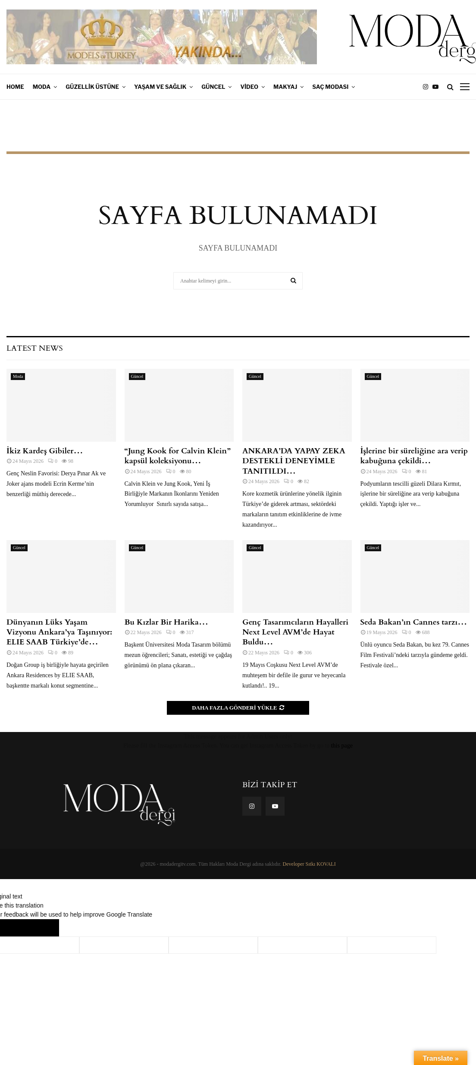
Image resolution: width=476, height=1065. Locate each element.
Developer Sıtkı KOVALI (309, 864)
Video (249, 86)
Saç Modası (330, 86)
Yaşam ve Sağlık (160, 86)
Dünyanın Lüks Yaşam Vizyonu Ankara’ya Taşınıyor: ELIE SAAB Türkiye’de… (59, 632)
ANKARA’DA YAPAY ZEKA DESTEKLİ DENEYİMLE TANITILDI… (293, 461)
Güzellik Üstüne (92, 86)
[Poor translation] (42, 927)
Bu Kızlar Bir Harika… (166, 622)
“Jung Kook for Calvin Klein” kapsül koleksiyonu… (178, 456)
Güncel (213, 86)
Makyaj (285, 86)
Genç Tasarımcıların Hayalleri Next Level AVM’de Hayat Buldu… (295, 632)
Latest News (34, 348)
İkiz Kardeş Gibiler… (44, 451)
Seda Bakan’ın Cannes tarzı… (413, 622)
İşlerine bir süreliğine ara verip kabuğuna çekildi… (414, 456)
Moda (42, 86)
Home (15, 86)
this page (342, 745)
